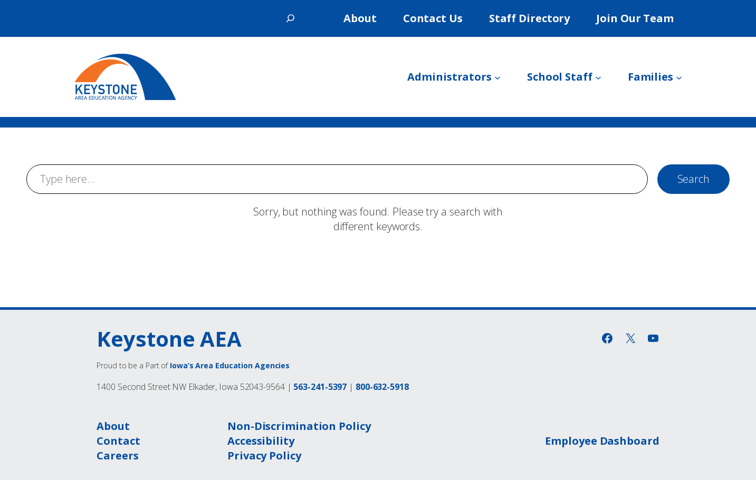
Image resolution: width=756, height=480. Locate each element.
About (113, 426)
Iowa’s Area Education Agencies (230, 365)
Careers (117, 455)
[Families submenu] (679, 77)
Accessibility (260, 441)
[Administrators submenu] (497, 77)
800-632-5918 (382, 387)
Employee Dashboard (602, 441)
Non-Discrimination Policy (299, 426)
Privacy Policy (264, 455)
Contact (118, 441)
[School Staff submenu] (598, 77)
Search (693, 179)
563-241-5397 (320, 387)
